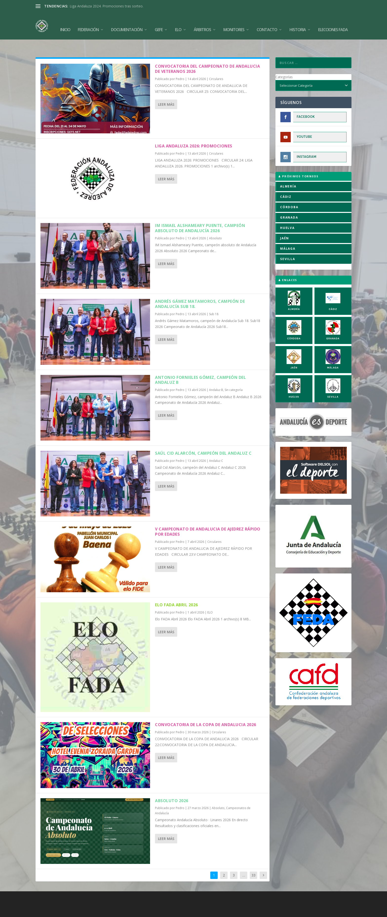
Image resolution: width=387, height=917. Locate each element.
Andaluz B (216, 374)
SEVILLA (287, 244)
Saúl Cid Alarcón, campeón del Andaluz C (203, 438)
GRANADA (289, 202)
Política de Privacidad (222, 911)
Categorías (284, 61)
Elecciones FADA (333, 22)
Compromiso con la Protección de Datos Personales (285, 911)
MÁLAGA (287, 233)
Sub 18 (213, 299)
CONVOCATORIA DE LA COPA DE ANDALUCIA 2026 (205, 709)
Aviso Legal (192, 911)
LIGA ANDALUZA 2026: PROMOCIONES (193, 130)
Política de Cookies (164, 911)
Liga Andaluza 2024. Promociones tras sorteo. (106, 6)
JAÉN (284, 223)
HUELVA (287, 212)
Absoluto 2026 (171, 785)
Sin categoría (234, 374)
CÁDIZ (285, 181)
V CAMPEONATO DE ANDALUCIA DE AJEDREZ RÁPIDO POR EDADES (207, 516)
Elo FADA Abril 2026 (176, 589)
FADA (52, 911)
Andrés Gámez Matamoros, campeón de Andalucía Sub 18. (200, 288)
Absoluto (215, 223)
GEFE (159, 22)
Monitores (233, 22)
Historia (298, 22)
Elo (178, 22)
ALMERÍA (288, 171)
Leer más (166, 89)
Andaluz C (216, 445)
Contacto (267, 22)
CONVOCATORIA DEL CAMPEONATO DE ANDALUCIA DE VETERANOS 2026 (207, 53)
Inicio (65, 22)
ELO (210, 597)
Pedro (180, 63)
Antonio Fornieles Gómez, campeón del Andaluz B (200, 364)
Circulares (216, 63)
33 (253, 859)
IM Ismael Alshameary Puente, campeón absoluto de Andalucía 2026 (200, 212)
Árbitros (202, 22)
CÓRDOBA (289, 192)
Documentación (126, 22)
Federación (88, 22)
